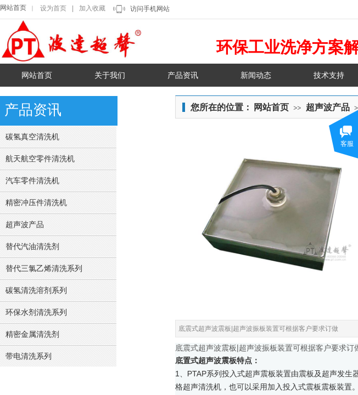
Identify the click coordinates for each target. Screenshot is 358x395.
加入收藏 (92, 8)
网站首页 (13, 8)
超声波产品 (328, 107)
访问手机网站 (150, 9)
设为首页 (53, 8)
